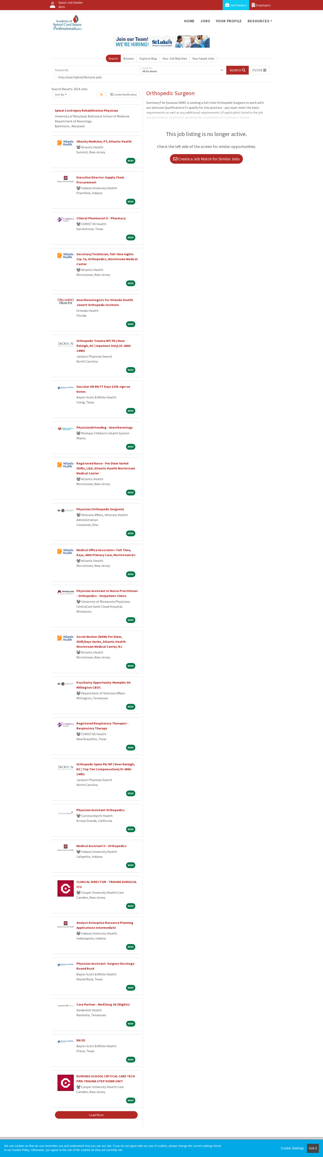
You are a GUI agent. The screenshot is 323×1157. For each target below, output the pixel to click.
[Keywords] (96, 70)
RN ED (80, 1040)
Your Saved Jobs (203, 58)
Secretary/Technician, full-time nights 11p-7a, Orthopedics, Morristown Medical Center (107, 259)
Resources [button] (258, 21)
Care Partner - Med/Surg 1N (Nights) (103, 1004)
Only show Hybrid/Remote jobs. (80, 77)
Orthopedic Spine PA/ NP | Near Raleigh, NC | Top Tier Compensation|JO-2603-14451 (105, 769)
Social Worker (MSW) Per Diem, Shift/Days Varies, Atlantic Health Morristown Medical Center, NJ (101, 642)
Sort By (59, 94)
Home (189, 21)
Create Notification (123, 94)
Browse (128, 58)
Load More (96, 1115)
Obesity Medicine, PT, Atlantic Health (104, 141)
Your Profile (229, 21)
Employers (261, 5)
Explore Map (148, 58)
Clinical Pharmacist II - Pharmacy (101, 218)
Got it (313, 1148)
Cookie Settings (292, 1148)
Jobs (205, 21)
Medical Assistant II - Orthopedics (101, 846)
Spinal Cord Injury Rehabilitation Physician (86, 110)
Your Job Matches (175, 58)
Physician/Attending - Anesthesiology (104, 427)
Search (113, 58)
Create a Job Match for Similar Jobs (206, 158)
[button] (259, 70)
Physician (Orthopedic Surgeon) (100, 509)
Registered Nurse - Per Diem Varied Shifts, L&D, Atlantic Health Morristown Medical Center (105, 468)
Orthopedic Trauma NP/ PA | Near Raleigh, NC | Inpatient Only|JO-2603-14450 (103, 346)
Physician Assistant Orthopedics (100, 810)
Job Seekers (236, 5)
